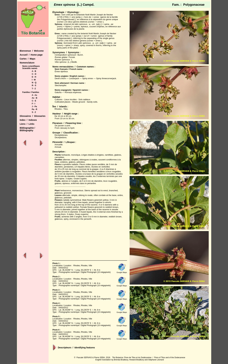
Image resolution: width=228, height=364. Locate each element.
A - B (34, 71)
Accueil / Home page (31, 54)
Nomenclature (27, 62)
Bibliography (26, 130)
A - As (34, 95)
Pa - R (34, 109)
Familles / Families (30, 92)
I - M (34, 80)
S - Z (34, 112)
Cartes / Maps (27, 58)
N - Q (34, 83)
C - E (34, 101)
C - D (34, 74)
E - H (34, 77)
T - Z (34, 89)
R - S (34, 85)
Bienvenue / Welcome (32, 51)
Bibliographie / (27, 128)
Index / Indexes (28, 120)
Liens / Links (27, 124)
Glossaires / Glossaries (32, 116)
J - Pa (34, 106)
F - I (33, 104)
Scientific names (29, 68)
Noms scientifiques (31, 66)
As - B (34, 98)
